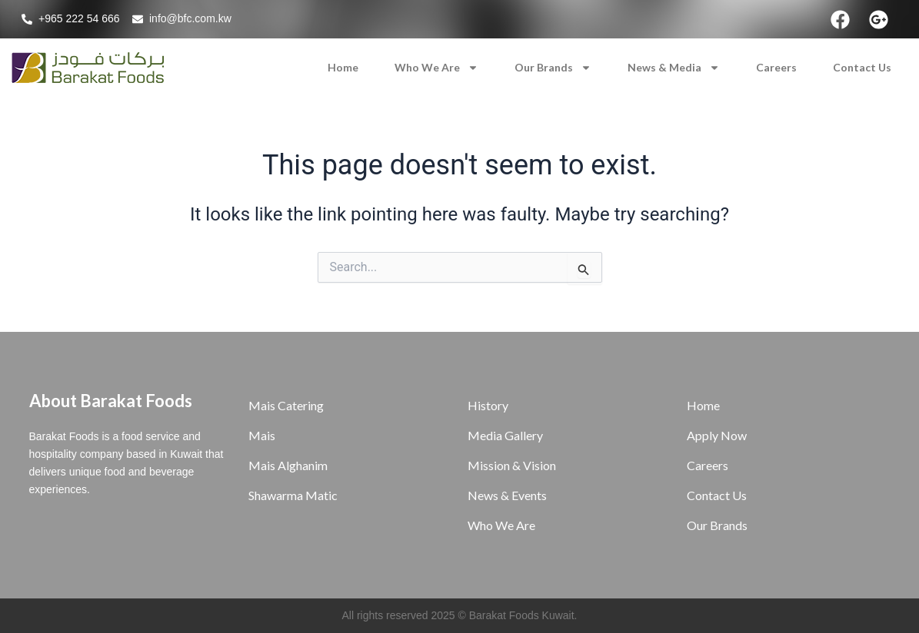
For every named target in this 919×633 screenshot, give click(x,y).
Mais (261, 435)
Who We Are (436, 68)
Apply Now (717, 435)
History (488, 405)
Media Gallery (505, 435)
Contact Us (862, 67)
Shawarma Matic (293, 495)
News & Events (507, 495)
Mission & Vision (512, 465)
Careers (776, 67)
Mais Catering (286, 405)
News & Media (674, 68)
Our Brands (552, 68)
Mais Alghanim (288, 465)
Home (343, 67)
